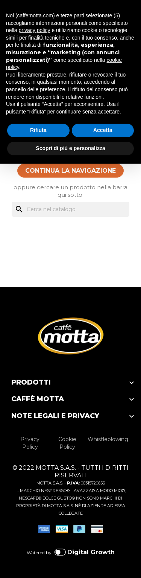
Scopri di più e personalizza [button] (70, 148)
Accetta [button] (102, 130)
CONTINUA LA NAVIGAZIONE (70, 170)
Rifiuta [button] (38, 130)
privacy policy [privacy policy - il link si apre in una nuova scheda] (34, 30)
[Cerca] (70, 209)
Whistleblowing (108, 439)
